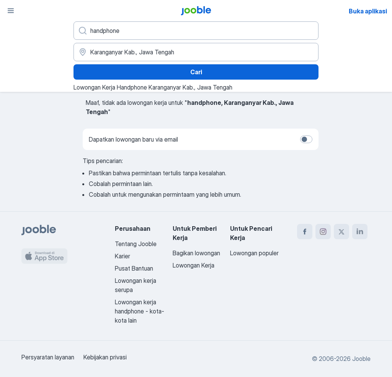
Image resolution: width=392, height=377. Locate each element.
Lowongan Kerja (193, 265)
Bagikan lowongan (196, 253)
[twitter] (341, 231)
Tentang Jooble (136, 244)
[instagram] (323, 231)
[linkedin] (360, 231)
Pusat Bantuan (134, 268)
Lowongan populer (254, 253)
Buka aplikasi (368, 11)
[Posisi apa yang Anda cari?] (196, 30)
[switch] (306, 139)
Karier (122, 256)
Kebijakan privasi (105, 357)
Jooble (361, 358)
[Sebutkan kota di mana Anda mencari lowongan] (196, 52)
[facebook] (304, 231)
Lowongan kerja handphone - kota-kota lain (139, 311)
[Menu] (10, 10)
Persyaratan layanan (47, 357)
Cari (196, 72)
